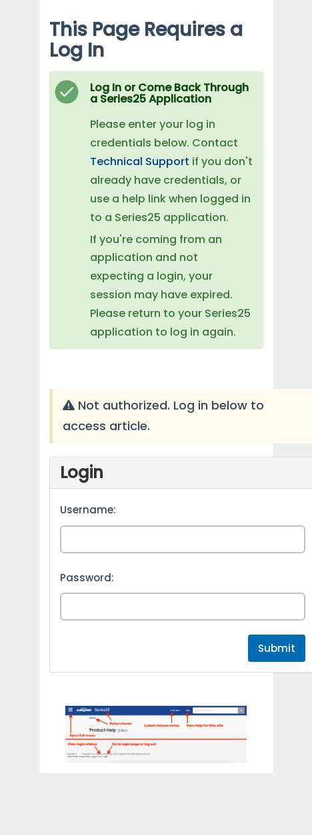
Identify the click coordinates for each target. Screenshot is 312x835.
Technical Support (139, 161)
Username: (88, 510)
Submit (276, 648)
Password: (87, 578)
